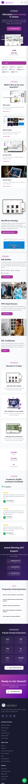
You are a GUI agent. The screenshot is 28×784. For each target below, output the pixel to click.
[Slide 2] (6, 39)
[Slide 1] (3, 39)
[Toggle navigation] (25, 2)
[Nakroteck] (6, 2)
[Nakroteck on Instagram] (10, 715)
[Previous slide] (2, 36)
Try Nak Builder (7, 136)
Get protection (7, 161)
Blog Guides (4, 773)
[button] (5, 67)
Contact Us (3, 748)
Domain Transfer (5, 753)
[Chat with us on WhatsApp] (24, 780)
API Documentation (5, 761)
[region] (14, 21)
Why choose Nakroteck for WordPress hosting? (14, 611)
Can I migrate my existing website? (14, 616)
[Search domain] (14, 59)
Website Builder (5, 735)
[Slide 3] (10, 39)
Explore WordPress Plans (9, 232)
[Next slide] (6, 36)
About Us (3, 745)
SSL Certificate (4, 738)
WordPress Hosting (5, 725)
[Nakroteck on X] (6, 715)
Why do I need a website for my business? (14, 595)
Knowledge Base (5, 758)
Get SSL (5, 350)
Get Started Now (14, 691)
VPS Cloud (3, 730)
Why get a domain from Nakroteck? (14, 605)
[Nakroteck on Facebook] (2, 715)
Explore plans (6, 111)
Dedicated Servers (5, 733)
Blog (2, 756)
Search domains (7, 186)
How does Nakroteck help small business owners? (14, 600)
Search (6, 63)
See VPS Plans (7, 314)
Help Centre (4, 768)
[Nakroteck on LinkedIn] (14, 715)
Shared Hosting (4, 727)
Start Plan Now (14, 29)
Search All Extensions (14, 668)
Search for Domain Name (7, 750)
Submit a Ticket (4, 776)
